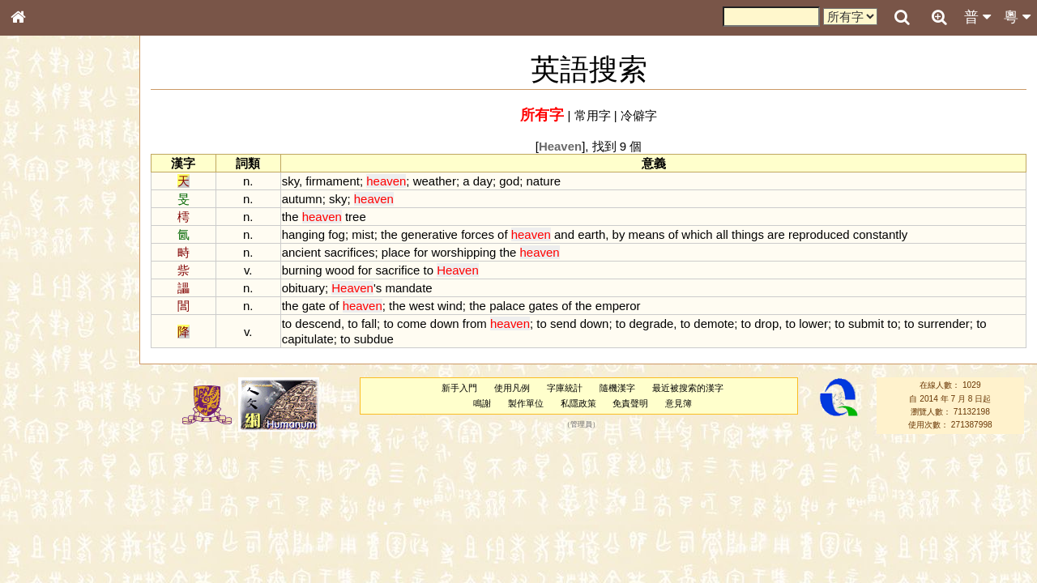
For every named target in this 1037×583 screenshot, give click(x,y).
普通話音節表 (49, 440)
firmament (332, 181)
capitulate (308, 339)
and (564, 234)
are (776, 234)
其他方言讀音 (49, 455)
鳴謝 (482, 403)
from (475, 323)
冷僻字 (639, 115)
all (722, 234)
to (428, 270)
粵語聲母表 (44, 332)
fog (336, 234)
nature (544, 181)
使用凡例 (512, 388)
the (290, 216)
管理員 (581, 425)
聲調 (77, 426)
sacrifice (397, 270)
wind (450, 306)
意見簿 (678, 403)
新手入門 (459, 388)
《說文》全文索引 (59, 498)
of (502, 234)
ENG (71, 178)
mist (362, 234)
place (396, 252)
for (421, 252)
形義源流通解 (49, 275)
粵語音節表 (44, 317)
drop (766, 323)
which (696, 234)
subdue (374, 339)
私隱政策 (578, 403)
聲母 (32, 426)
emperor (618, 306)
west (421, 306)
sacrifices (349, 252)
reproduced (819, 234)
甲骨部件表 (44, 245)
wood (340, 270)
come (412, 323)
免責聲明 (630, 403)
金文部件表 (44, 260)
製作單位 (526, 403)
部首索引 (39, 216)
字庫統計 (565, 388)
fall (369, 323)
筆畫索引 (39, 230)
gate (314, 306)
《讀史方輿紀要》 (59, 512)
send (563, 323)
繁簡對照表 (44, 541)
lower (813, 323)
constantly (880, 234)
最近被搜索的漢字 (687, 388)
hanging (303, 234)
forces (477, 234)
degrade (651, 323)
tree (355, 216)
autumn (302, 199)
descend (318, 323)
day (483, 181)
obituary (303, 288)
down (444, 323)
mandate (408, 288)
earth (591, 234)
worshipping (463, 252)
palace (507, 306)
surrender (944, 323)
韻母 (55, 426)
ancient (301, 252)
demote (713, 323)
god (509, 181)
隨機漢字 (617, 388)
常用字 (592, 115)
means (647, 234)
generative (429, 234)
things (748, 234)
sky (290, 181)
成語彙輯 (39, 527)
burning (302, 270)
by (618, 234)
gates (543, 306)
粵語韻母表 (44, 347)
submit (866, 323)
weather (434, 181)
